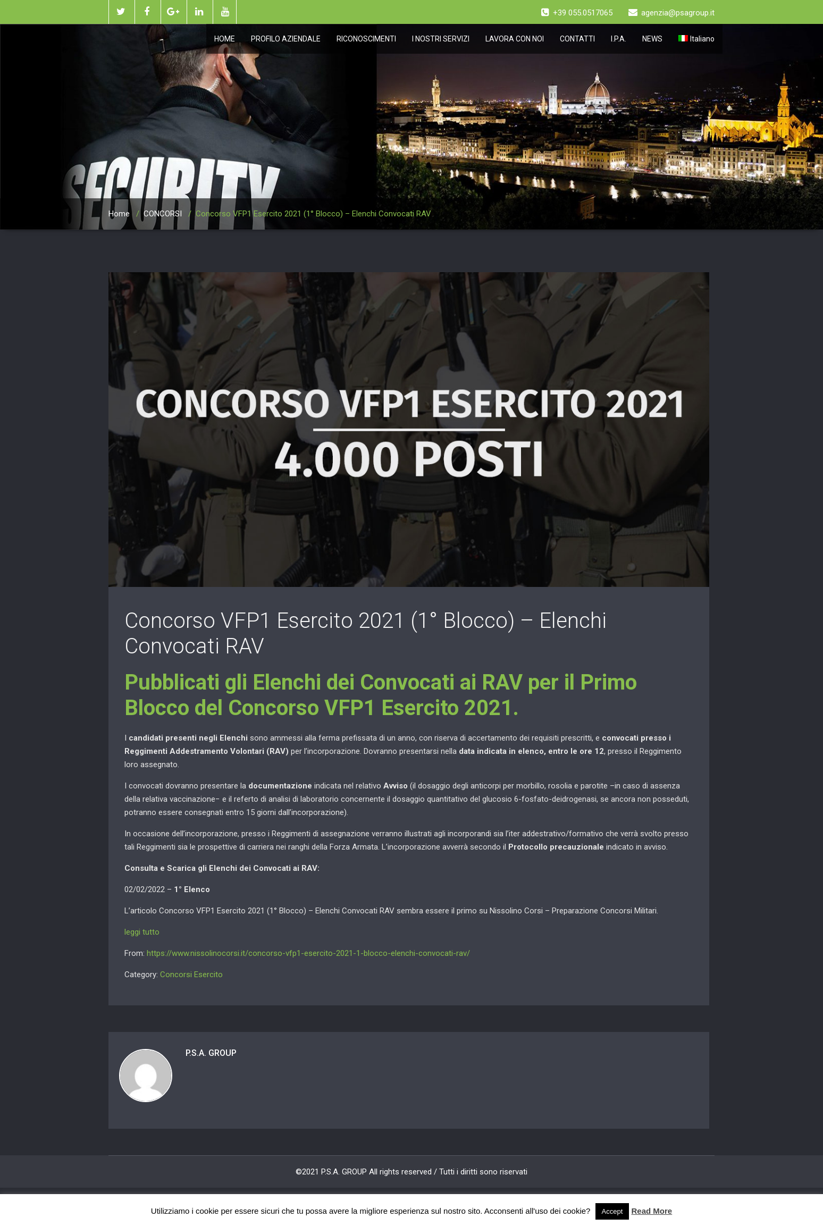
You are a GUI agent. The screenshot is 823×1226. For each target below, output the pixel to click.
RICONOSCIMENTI (366, 39)
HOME (224, 39)
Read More (652, 1210)
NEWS (652, 39)
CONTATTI (577, 39)
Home (119, 214)
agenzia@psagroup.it (671, 13)
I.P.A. (618, 39)
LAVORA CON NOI (514, 39)
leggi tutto (141, 932)
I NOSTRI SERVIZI (440, 39)
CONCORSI (163, 214)
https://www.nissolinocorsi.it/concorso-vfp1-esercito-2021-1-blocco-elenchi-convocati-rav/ (308, 953)
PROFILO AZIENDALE (286, 39)
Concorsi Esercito (191, 974)
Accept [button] (612, 1211)
